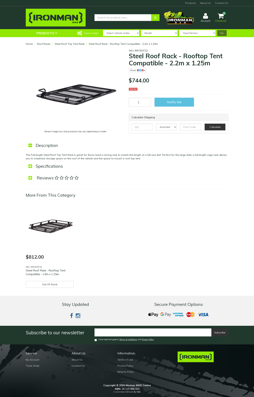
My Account (32, 359)
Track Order (33, 365)
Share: (137, 70)
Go (222, 33)
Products (190, 3)
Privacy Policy (148, 339)
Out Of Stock (49, 284)
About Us (205, 3)
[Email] (153, 332)
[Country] (166, 127)
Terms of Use (125, 359)
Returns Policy (125, 371)
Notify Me (174, 102)
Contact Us (221, 3)
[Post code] (190, 127)
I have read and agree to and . (124, 339)
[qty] (142, 127)
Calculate (215, 127)
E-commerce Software (123, 392)
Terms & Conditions (128, 339)
